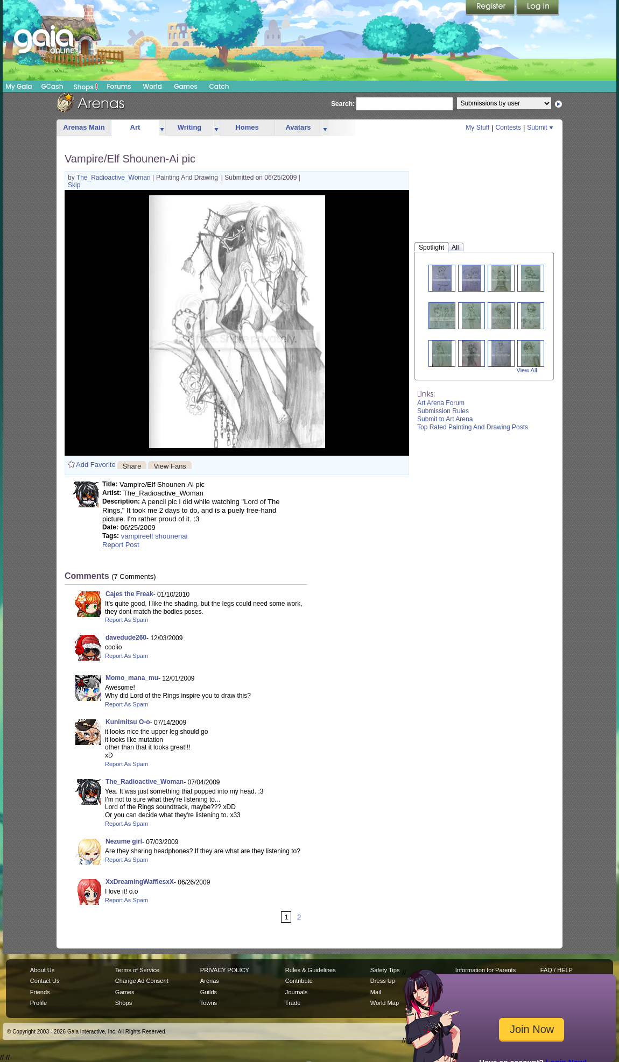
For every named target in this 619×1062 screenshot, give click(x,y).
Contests (508, 127)
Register (491, 8)
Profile (38, 1003)
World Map (384, 1003)
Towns (208, 1003)
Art (135, 127)
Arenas (209, 981)
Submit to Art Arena (445, 419)
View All (527, 370)
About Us (42, 970)
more (162, 128)
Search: (343, 104)
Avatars (298, 127)
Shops (86, 86)
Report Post (120, 545)
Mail (375, 992)
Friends (40, 992)
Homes (246, 127)
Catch (219, 86)
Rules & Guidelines (310, 970)
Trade (292, 1003)
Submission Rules (443, 411)
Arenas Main (83, 127)
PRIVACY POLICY (224, 970)
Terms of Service (137, 970)
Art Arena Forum (441, 403)
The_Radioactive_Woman (114, 177)
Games (186, 86)
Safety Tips (385, 970)
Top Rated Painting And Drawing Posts (472, 427)
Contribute (299, 981)
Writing (190, 127)
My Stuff (477, 127)
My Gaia (18, 86)
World (152, 86)
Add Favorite (96, 465)
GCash (52, 86)
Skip (74, 185)
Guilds (208, 992)
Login (537, 8)
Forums (119, 86)
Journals (296, 992)
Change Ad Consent (141, 981)
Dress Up (382, 981)
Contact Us (45, 981)
